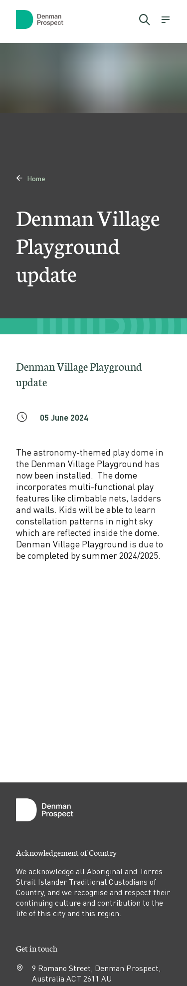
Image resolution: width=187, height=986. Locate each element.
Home (30, 178)
